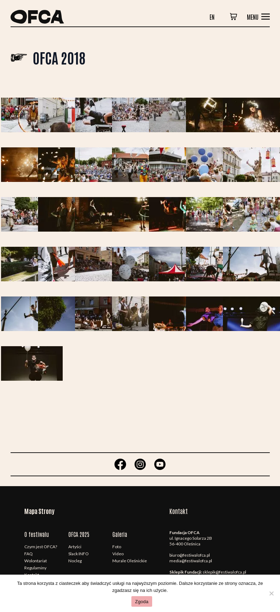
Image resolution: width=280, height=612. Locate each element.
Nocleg (75, 560)
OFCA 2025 (78, 534)
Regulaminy (35, 567)
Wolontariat (35, 560)
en (212, 16)
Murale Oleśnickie (129, 560)
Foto (116, 546)
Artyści (74, 546)
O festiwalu (36, 534)
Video (118, 553)
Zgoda (141, 601)
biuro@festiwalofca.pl (189, 555)
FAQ (28, 553)
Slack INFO (78, 553)
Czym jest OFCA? (40, 546)
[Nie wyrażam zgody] (271, 593)
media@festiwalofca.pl (190, 560)
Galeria (119, 534)
